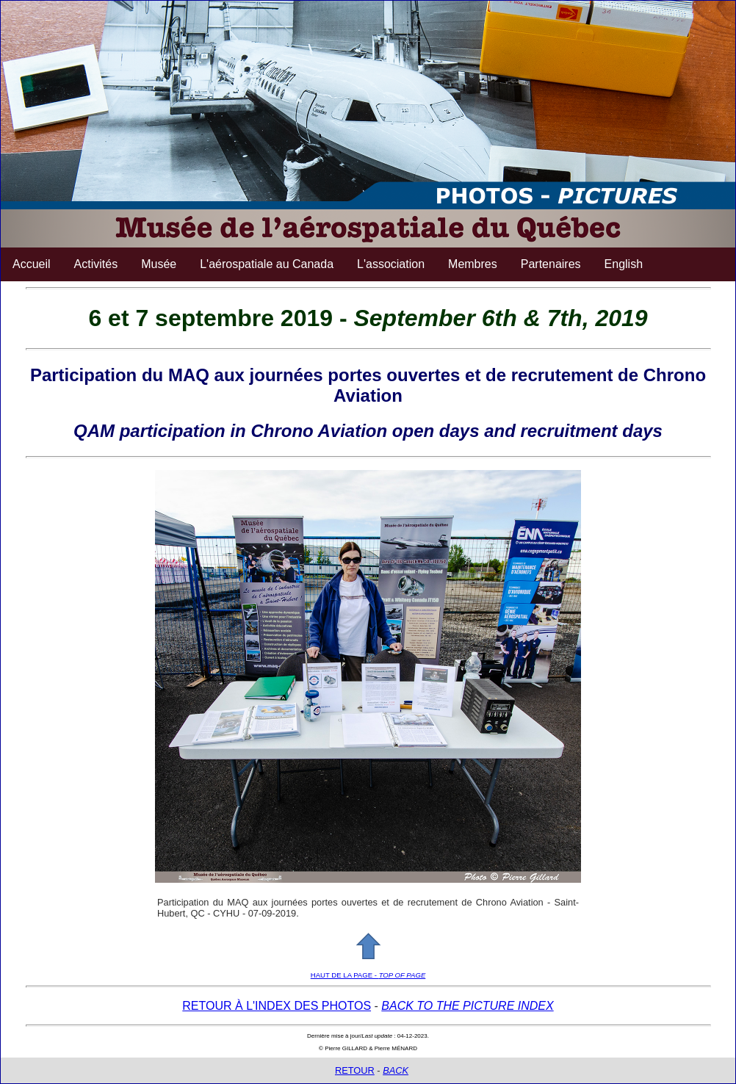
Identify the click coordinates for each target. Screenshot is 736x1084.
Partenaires (551, 264)
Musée (158, 264)
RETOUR (355, 1070)
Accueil (31, 264)
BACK (395, 1070)
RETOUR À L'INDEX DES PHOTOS (276, 1006)
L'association (391, 264)
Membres (472, 264)
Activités (96, 264)
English (624, 264)
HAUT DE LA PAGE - (368, 975)
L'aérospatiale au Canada (266, 264)
